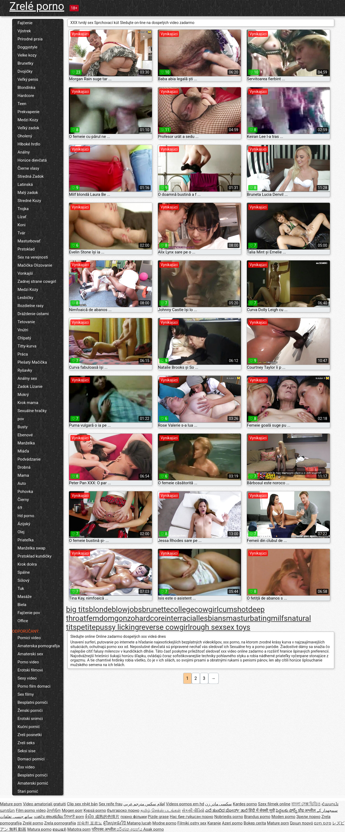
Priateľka (26, 540)
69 (20, 507)
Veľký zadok (28, 128)
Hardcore (26, 95)
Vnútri (23, 330)
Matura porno (39, 829)
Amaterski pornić (33, 783)
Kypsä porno (95, 810)
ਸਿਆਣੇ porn (74, 816)
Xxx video (26, 767)
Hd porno (26, 515)
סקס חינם (322, 823)
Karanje (214, 823)
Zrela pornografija (60, 823)
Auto (22, 483)
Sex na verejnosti (33, 257)
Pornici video (29, 637)
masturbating (248, 618)
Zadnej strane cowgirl (37, 281)
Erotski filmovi (30, 670)
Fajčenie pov (29, 612)
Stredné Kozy (29, 200)
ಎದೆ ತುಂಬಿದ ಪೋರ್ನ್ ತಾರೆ (227, 810)
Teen (22, 103)
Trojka (23, 208)
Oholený (25, 136)
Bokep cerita (255, 823)
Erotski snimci (30, 718)
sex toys (236, 627)
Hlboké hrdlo (29, 144)
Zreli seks (26, 742)
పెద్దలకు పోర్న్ (287, 810)
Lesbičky (25, 297)
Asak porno (153, 829)
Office (23, 620)
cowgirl (206, 609)
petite (86, 627)
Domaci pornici (31, 759)
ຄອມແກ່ (59, 829)
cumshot (233, 609)
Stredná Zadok (31, 176)
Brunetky (25, 63)
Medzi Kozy (28, 119)
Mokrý (23, 394)
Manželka (26, 443)
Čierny (23, 499)
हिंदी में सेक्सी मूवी (262, 810)
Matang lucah (139, 823)
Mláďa (23, 451)
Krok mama (28, 402)
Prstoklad (26, 249)
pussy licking (117, 627)
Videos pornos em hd (185, 804)
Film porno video (31, 810)
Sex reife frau (110, 804)
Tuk (21, 588)
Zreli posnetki (30, 734)
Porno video (28, 662)
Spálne (24, 572)
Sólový (23, 580)
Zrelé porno (36, 6)
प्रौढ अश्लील (307, 810)
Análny (24, 152)
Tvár (21, 233)
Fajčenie (25, 22)
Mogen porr (72, 810)
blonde (100, 609)
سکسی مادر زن (218, 804)
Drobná (24, 467)
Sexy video (27, 678)
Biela (22, 604)
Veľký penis (28, 79)
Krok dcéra (27, 564)
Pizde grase (158, 816)
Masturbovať (29, 241)
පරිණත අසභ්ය (129, 829)
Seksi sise (27, 751)
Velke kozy (27, 55)
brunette (156, 609)
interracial (181, 618)
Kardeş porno (245, 804)
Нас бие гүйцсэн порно (191, 816)
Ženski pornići (30, 710)
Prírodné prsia (30, 39)
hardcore (150, 618)
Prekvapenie (29, 111)
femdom (100, 618)
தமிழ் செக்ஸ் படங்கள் (160, 810)
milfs (279, 618)
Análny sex (27, 378)
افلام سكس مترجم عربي (144, 804)
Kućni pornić (29, 726)
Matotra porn (79, 829)
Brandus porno (257, 816)
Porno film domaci (34, 686)
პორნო (54, 810)
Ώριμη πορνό (301, 823)
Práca (23, 354)
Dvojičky (25, 71)
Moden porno (283, 816)
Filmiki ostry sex (191, 823)
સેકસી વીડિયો (193, 810)
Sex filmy (26, 694)
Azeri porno (232, 823)
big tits (77, 609)
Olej (21, 532)
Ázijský (24, 523)
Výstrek (24, 31)
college (182, 609)
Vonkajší (25, 273)
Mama (23, 475)
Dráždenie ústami (33, 313)
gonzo (124, 618)
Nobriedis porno (228, 816)
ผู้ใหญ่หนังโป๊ (115, 823)
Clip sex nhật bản (82, 804)
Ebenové (25, 435)
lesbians (212, 618)
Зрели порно (308, 816)
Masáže (25, 596)
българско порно (123, 810)
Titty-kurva (27, 346)
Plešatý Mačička (32, 362)
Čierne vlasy (28, 168)
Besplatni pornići (32, 702)
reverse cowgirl (164, 627)
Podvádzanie (29, 459)
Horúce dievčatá (32, 160)
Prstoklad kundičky (34, 556)
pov (21, 418)
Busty (22, 426)
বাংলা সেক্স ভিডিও (305, 804)
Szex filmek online (274, 804)
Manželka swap (32, 548)
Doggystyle (27, 47)
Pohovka (25, 491)
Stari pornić (28, 791)
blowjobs (127, 609)
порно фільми (133, 816)
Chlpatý (24, 338)
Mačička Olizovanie (35, 265)
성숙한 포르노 (89, 823)
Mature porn (11, 804)
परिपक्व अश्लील (104, 829)
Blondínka (26, 87)
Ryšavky (25, 370)
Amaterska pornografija (39, 645)
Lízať (22, 216)
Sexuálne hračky (32, 410)
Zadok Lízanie (30, 386)
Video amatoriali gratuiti (44, 804)
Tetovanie (26, 321)
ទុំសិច (90, 816)
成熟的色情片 (107, 816)
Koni (22, 224)
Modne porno (164, 823)
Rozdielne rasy (30, 305)
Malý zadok (28, 192)
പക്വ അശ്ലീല (49, 816)
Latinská (25, 184)
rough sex (206, 627)
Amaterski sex (30, 654)
